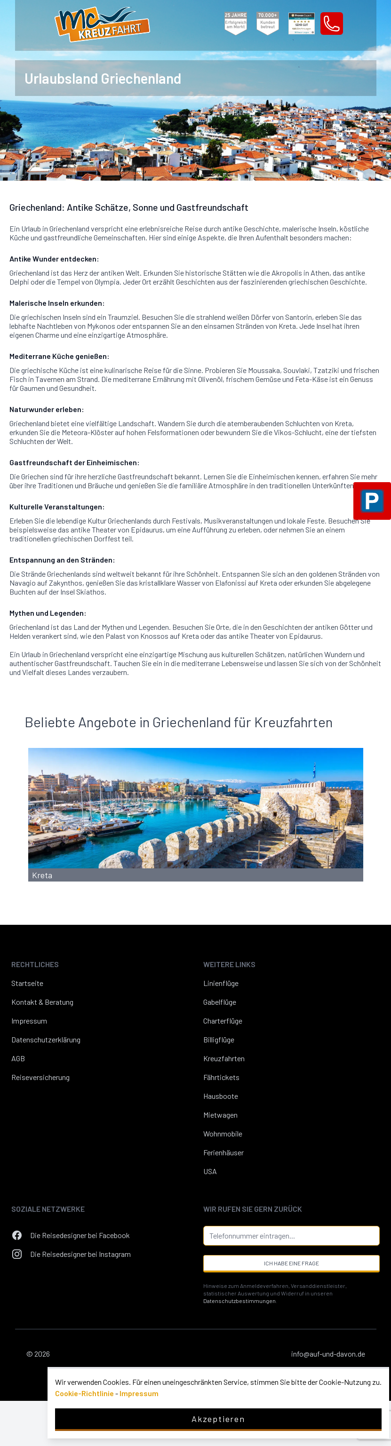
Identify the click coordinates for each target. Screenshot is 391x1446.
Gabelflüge (219, 1001)
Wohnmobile (222, 1133)
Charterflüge (222, 1020)
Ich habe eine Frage (291, 1263)
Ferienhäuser (223, 1152)
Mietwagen (220, 1114)
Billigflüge (218, 1039)
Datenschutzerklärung (45, 1039)
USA (210, 1171)
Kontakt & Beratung (42, 1001)
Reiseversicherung (40, 1077)
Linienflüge (221, 982)
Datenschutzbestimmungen (239, 1300)
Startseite (27, 982)
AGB (18, 1058)
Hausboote (220, 1095)
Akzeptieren (218, 1419)
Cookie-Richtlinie (84, 1393)
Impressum (29, 1020)
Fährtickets (221, 1077)
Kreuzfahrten (224, 1058)
